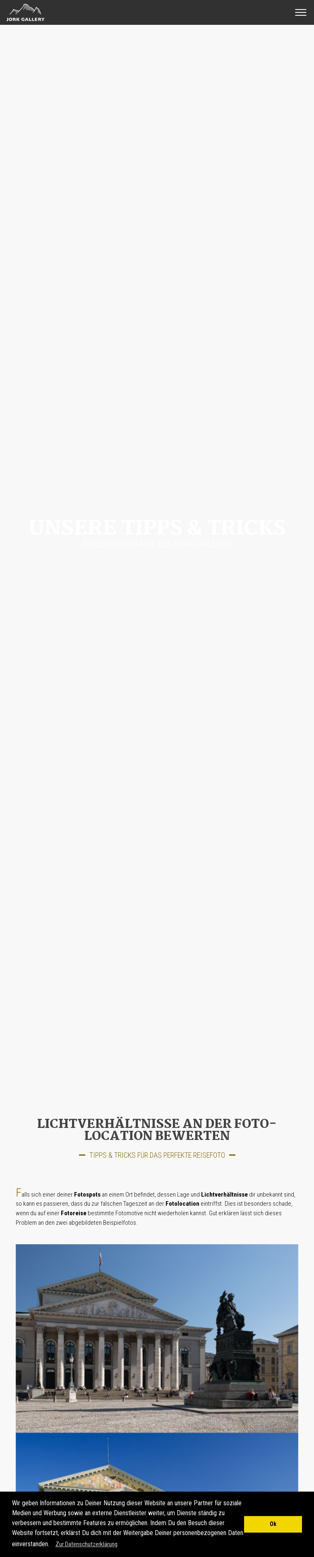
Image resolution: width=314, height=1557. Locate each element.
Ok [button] (273, 1524)
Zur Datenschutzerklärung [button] (86, 1544)
